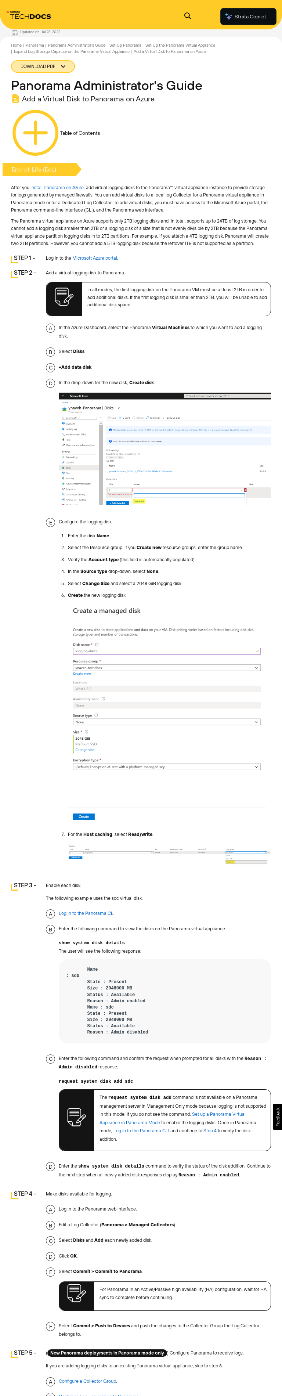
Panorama (35, 45)
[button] (277, 1117)
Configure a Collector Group (87, 1381)
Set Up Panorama (125, 45)
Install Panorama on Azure (57, 187)
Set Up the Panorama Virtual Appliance (180, 45)
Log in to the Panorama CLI (87, 913)
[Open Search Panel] (187, 16)
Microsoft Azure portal (94, 258)
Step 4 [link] (210, 1130)
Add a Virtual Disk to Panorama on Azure (170, 51)
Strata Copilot (245, 16)
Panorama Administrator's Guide (76, 45)
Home (16, 45)
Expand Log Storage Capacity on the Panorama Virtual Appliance (72, 51)
